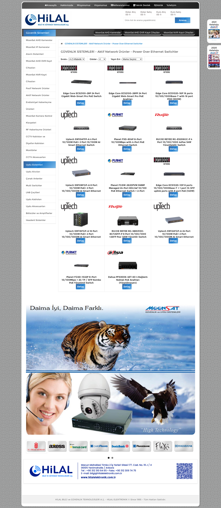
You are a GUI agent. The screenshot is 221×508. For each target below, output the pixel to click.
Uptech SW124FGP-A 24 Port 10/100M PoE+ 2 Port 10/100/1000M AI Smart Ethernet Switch (174, 235)
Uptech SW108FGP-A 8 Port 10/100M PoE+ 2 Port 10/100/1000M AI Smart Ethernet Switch (81, 189)
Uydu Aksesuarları (35, 206)
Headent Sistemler (36, 220)
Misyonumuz (83, 5)
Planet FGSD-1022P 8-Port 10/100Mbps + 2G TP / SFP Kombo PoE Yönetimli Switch (81, 280)
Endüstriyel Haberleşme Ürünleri (38, 105)
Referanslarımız (120, 5)
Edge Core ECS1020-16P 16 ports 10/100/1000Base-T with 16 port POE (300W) (174, 96)
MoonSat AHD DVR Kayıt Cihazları (39, 64)
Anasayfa (51, 5)
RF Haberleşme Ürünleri (38, 129)
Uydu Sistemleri (34, 164)
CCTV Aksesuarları (36, 157)
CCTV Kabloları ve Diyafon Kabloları (35, 140)
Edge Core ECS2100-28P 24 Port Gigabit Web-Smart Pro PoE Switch (81, 95)
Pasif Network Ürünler (37, 88)
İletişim (171, 5)
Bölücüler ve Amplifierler (39, 213)
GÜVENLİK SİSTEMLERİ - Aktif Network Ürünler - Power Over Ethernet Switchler (104, 43)
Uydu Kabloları (34, 199)
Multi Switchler (34, 185)
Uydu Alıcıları (33, 171)
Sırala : (65, 59)
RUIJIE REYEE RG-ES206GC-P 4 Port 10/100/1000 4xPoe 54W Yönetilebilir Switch (174, 142)
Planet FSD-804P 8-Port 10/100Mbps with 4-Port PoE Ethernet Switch (127, 142)
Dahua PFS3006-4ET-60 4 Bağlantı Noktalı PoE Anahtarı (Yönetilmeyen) (128, 280)
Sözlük (158, 5)
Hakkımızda (66, 5)
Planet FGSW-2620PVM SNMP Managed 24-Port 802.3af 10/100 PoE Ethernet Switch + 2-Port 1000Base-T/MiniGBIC (128, 189)
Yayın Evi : (116, 59)
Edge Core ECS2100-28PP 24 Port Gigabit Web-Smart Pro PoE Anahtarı (128, 96)
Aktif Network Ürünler (37, 95)
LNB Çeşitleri (33, 192)
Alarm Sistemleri (35, 54)
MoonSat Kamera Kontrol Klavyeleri (39, 119)
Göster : (94, 59)
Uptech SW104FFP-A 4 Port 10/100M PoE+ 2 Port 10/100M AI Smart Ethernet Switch (81, 142)
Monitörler (31, 150)
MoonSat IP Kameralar (38, 47)
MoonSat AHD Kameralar (39, 40)
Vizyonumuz (100, 5)
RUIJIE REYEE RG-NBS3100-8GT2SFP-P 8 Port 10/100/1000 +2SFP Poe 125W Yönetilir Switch (127, 234)
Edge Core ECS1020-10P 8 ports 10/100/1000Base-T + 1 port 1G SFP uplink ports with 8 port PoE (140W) (174, 188)
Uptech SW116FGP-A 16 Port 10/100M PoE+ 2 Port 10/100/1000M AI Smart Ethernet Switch (81, 235)
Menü (33, 4)
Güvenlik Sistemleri (37, 32)
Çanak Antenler (34, 178)
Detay (80, 103)
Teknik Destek (141, 5)
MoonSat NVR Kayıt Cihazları (36, 78)
